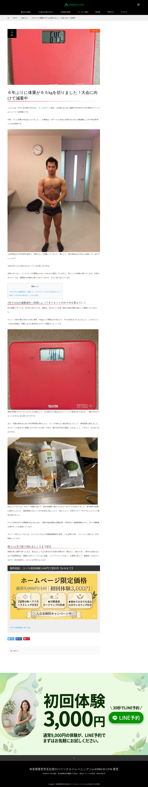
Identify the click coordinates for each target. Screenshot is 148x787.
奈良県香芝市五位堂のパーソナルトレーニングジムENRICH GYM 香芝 (73, 769)
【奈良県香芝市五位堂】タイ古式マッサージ (96, 18)
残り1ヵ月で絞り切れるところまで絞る (23, 295)
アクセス (124, 12)
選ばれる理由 (26, 12)
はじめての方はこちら (32, 18)
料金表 (98, 12)
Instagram (138, 4)
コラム (121, 18)
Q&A (48, 18)
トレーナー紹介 (83, 12)
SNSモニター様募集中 (65, 18)
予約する (110, 12)
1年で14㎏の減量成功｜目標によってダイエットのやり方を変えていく (35, 292)
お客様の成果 (65, 12)
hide (36, 286)
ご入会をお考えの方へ (45, 12)
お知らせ (95, 31)
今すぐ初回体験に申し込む (20, 628)
